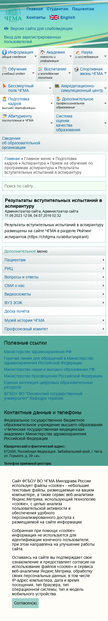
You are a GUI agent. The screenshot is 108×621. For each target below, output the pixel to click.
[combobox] (54, 186)
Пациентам (83, 9)
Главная (35, 9)
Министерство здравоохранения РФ (38, 351)
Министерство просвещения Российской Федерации (53, 376)
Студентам (57, 9)
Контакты (36, 17)
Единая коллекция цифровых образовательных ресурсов (48, 384)
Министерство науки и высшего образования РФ (49, 369)
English (62, 17)
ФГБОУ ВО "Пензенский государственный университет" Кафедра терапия (43, 395)
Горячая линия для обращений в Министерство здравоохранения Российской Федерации (48, 360)
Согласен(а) (25, 603)
